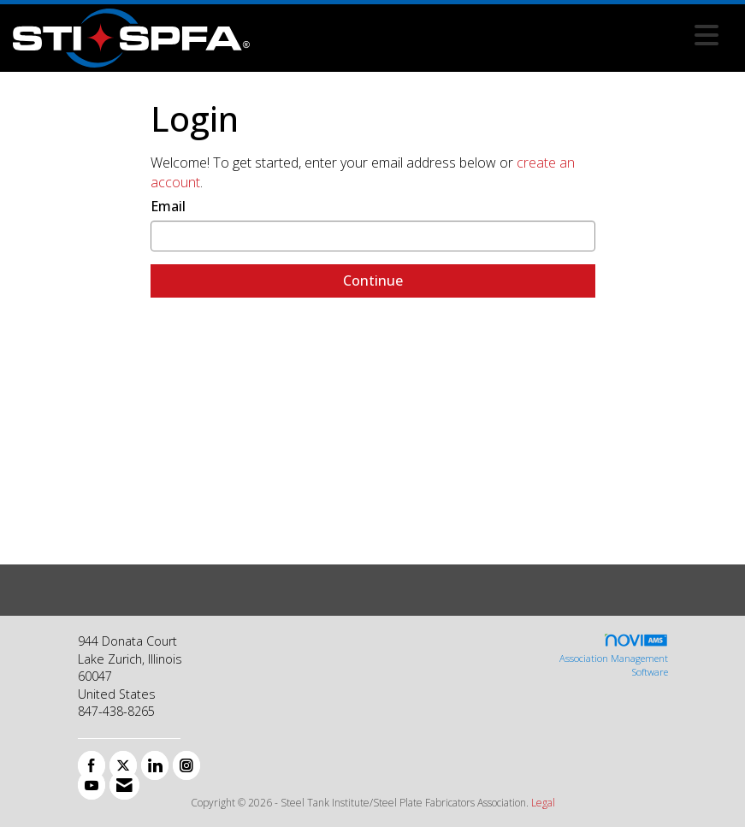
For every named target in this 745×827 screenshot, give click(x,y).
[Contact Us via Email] (124, 785)
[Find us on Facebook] (91, 765)
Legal (543, 802)
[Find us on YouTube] (91, 785)
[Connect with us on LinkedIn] (155, 765)
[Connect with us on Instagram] (186, 765)
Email (168, 206)
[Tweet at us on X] (123, 765)
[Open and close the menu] (488, 35)
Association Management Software (613, 655)
